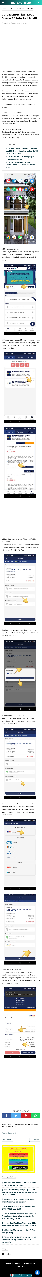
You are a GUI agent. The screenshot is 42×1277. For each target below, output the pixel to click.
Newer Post (7, 1140)
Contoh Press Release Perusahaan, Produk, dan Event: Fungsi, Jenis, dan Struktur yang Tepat (19, 1216)
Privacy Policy (29, 1263)
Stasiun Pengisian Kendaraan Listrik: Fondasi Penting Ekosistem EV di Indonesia (19, 1239)
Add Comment (22, 23)
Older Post (35, 1140)
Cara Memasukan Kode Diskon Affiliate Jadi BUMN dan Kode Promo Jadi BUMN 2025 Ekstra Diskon (22, 151)
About (8, 1263)
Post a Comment (9, 1133)
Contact (17, 1263)
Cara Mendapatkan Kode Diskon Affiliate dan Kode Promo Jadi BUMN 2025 (20, 165)
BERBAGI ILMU (21, 3)
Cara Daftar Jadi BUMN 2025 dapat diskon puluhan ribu (20, 158)
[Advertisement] (21, 47)
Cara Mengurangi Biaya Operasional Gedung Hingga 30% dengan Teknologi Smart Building (19, 1192)
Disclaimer (21, 1267)
